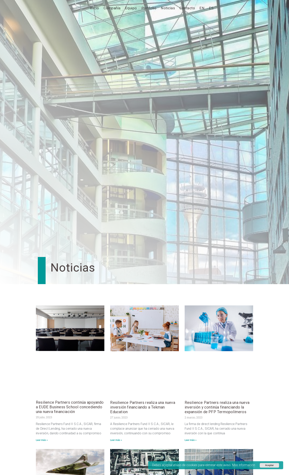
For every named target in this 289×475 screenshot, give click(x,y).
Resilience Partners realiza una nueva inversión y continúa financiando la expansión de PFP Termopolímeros (217, 407)
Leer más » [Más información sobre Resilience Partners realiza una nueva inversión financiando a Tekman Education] (116, 440)
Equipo (131, 8)
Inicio (94, 8)
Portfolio (149, 8)
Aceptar (269, 465)
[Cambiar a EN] (201, 8)
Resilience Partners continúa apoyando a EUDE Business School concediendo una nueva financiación (70, 407)
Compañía (112, 8)
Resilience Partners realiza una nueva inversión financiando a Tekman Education (142, 407)
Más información (243, 465)
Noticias (168, 8)
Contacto (187, 8)
